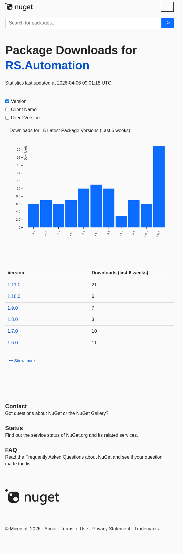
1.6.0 (13, 342)
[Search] (167, 23)
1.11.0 (14, 284)
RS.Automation (47, 65)
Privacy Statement (111, 528)
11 (94, 342)
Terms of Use (74, 528)
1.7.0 (13, 331)
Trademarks (146, 528)
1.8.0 (13, 319)
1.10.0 (14, 296)
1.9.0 (13, 308)
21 (94, 284)
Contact (16, 406)
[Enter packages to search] (83, 23)
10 (94, 331)
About (50, 528)
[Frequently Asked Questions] (11, 450)
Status (14, 428)
